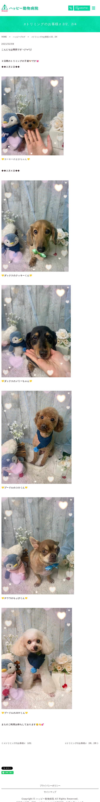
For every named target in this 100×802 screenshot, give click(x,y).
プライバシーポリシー (50, 785)
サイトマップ (50, 792)
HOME (4, 37)
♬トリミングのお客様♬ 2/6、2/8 (80, 743)
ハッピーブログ (19, 37)
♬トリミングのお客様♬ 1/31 (17, 743)
